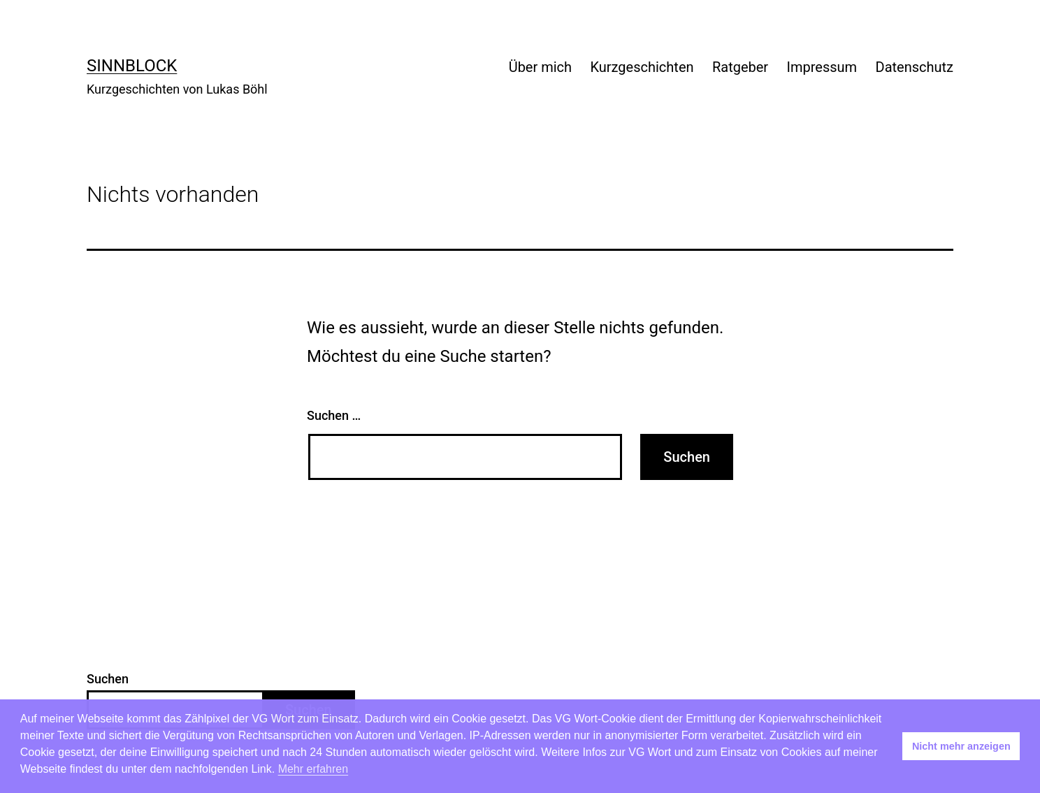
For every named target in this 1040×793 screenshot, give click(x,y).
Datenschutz (915, 67)
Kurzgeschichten (641, 67)
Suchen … (334, 415)
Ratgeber (740, 67)
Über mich (540, 67)
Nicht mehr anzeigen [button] (961, 746)
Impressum (822, 67)
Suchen (108, 678)
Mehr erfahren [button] (313, 769)
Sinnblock (132, 65)
